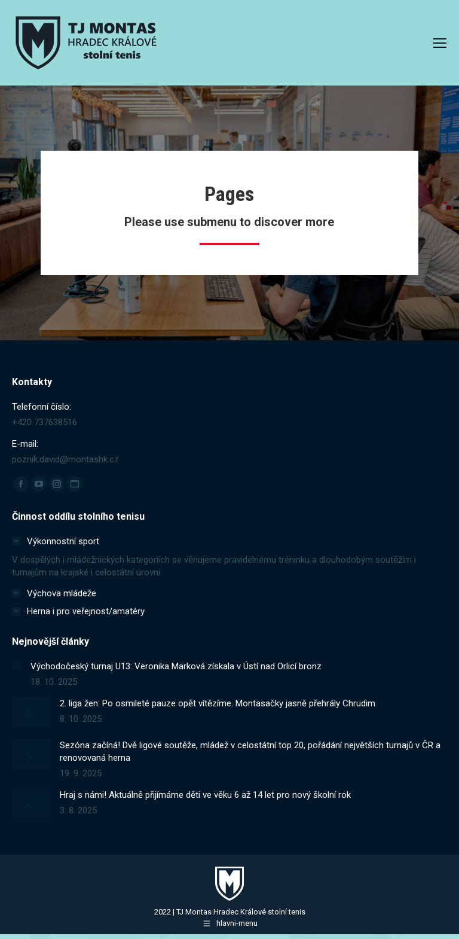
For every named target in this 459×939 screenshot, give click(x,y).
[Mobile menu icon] (440, 43)
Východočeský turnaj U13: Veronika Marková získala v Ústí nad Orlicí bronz (176, 666)
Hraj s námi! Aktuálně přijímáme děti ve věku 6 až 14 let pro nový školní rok (205, 794)
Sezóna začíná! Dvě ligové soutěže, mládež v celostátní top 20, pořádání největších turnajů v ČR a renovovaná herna (250, 751)
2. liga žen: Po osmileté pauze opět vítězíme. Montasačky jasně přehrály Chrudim (217, 703)
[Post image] (17, 665)
